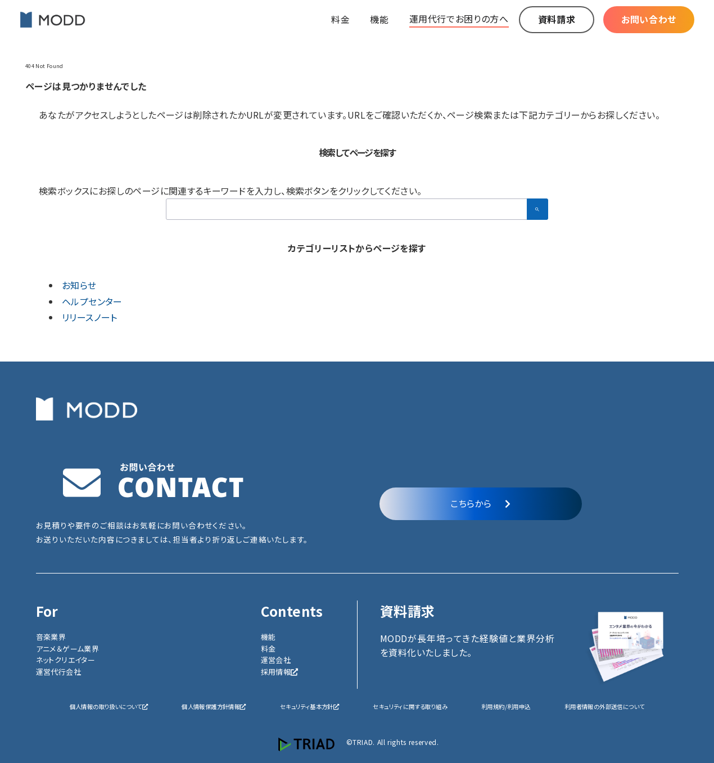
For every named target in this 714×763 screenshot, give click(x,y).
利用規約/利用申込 (506, 706)
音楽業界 (51, 636)
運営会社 (276, 659)
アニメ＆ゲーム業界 (68, 648)
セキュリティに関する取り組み (410, 706)
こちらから (480, 503)
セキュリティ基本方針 (309, 706)
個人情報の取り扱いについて (109, 706)
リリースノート (90, 317)
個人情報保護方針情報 (214, 706)
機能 (268, 636)
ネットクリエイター (66, 659)
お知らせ (79, 285)
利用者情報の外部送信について (604, 706)
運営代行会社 (58, 671)
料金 (268, 648)
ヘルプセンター (92, 301)
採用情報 (280, 671)
